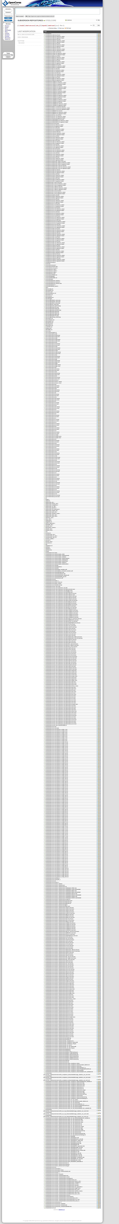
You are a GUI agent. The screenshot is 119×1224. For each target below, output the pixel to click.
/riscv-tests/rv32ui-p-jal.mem (52, 387)
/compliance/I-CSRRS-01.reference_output (56, 91)
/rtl (46, 498)
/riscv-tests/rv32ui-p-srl (51, 472)
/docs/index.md (49, 318)
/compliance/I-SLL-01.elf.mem (53, 203)
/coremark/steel (49, 279)
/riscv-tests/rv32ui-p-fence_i (52, 380)
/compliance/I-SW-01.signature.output (54, 252)
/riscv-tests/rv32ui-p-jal (51, 384)
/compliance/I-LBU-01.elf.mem (53, 140)
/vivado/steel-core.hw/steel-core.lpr (54, 585)
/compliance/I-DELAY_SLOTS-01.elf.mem (55, 106)
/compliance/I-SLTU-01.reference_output (55, 225)
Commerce (7, 34)
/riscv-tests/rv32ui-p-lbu (51, 397)
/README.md (49, 329)
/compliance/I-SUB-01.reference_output (55, 246)
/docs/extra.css (49, 294)
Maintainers (7, 37)
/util (46, 544)
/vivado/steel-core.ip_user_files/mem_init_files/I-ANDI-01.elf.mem (61, 599)
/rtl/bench (48, 500)
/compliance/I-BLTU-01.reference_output (55, 74)
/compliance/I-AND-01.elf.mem (53, 43)
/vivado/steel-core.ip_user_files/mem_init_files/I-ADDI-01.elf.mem (61, 596)
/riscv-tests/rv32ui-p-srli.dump (53, 478)
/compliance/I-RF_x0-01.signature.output (55, 193)
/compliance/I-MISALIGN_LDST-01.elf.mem (56, 165)
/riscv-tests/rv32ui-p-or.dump (52, 419)
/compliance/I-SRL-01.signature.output (55, 240)
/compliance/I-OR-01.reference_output (55, 175)
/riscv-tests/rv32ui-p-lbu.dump (53, 398)
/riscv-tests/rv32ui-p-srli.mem (52, 479)
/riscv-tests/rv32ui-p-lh (51, 401)
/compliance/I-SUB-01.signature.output (55, 248)
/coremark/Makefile (50, 276)
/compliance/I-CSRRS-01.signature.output (56, 92)
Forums (6, 27)
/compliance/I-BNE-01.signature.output (55, 80)
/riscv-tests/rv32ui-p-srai (51, 468)
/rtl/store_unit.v (49, 530)
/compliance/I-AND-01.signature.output (55, 46)
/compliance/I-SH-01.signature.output (54, 202)
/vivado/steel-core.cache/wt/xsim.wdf (54, 578)
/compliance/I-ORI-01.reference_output (55, 179)
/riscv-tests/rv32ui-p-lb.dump (52, 394)
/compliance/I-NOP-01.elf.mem (53, 169)
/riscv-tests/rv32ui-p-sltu (51, 460)
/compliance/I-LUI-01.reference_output (55, 154)
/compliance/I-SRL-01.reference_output (55, 238)
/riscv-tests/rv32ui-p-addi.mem (53, 341)
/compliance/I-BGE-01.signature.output (55, 63)
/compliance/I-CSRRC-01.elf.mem (54, 81)
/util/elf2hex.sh (49, 545)
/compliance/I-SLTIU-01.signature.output (55, 223)
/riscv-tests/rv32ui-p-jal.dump (52, 385)
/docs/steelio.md (49, 321)
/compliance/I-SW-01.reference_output (55, 251)
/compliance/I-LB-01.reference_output (55, 137)
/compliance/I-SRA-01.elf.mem (53, 228)
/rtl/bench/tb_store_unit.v (51, 516)
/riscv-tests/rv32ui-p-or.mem (52, 420)
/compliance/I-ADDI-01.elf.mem (53, 39)
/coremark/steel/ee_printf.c (52, 286)
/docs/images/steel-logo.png (52, 311)
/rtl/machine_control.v (51, 527)
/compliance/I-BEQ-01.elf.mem (53, 56)
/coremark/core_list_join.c (52, 268)
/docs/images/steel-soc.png (52, 315)
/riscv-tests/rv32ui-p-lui (51, 409)
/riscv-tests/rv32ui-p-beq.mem (53, 357)
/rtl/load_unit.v (49, 526)
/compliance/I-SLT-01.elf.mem (53, 211)
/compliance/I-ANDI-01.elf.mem (53, 47)
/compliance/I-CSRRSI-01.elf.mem (54, 94)
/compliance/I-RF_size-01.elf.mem (54, 182)
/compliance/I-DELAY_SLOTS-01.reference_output (58, 108)
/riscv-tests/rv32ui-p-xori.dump (53, 495)
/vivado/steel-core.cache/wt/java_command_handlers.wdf (59, 571)
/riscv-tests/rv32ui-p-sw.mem (52, 488)
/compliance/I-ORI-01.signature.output (55, 181)
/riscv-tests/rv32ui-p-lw (51, 413)
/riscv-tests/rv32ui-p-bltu (51, 371)
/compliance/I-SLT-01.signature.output (55, 214)
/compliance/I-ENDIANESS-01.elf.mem (55, 119)
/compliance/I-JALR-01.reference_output (55, 133)
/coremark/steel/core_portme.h (53, 282)
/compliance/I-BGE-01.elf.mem (53, 60)
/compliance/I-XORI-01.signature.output (55, 261)
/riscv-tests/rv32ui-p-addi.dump (53, 339)
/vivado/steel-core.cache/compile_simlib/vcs (56, 562)
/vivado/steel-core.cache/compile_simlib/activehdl (57, 555)
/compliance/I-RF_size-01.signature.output (56, 185)
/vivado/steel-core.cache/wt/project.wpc (55, 572)
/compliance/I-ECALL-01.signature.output (55, 118)
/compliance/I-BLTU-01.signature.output (55, 75)
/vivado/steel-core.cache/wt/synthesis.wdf (55, 573)
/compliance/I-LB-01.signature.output (54, 139)
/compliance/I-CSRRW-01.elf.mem (54, 98)
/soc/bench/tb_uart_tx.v (51, 537)
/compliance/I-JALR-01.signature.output (55, 134)
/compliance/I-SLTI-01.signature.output (55, 219)
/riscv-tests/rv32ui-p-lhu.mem (52, 408)
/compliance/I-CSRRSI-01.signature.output (56, 96)
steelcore (50, 20)
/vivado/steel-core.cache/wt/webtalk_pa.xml (56, 576)
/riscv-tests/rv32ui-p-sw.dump (52, 486)
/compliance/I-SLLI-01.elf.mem (53, 207)
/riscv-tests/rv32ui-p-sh (51, 430)
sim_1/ (38, 25)
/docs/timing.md (49, 322)
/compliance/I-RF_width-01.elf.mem (54, 186)
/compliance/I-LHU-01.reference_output (55, 150)
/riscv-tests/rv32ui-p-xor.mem (52, 492)
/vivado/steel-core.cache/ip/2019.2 (54, 566)
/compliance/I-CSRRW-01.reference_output (56, 99)
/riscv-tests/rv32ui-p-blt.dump (52, 369)
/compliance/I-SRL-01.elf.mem (53, 237)
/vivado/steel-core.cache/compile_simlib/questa (57, 559)
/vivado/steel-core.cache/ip (52, 565)
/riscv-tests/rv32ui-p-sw (51, 485)
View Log (61, 28)
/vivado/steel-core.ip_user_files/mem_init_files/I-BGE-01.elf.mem (61, 603)
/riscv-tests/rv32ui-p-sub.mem (53, 484)
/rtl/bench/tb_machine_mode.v (53, 513)
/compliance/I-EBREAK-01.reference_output (56, 112)
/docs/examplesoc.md (51, 293)
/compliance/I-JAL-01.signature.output (55, 130)
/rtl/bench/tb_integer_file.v (52, 510)
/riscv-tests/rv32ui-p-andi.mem (53, 349)
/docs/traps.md (49, 324)
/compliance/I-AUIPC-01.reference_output (55, 53)
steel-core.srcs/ (30, 25)
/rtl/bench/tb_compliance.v (52, 505)
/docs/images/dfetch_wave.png (53, 300)
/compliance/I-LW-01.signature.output (54, 160)
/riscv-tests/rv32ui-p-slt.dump (52, 449)
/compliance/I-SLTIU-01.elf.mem (53, 220)
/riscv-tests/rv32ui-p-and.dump (53, 343)
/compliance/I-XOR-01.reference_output (55, 255)
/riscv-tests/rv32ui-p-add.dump (53, 335)
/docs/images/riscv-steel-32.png (53, 305)
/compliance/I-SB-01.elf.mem (52, 195)
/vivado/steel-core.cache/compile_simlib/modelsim (57, 558)
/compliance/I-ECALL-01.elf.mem (53, 115)
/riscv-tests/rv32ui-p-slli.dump (52, 444)
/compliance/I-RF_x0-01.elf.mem (53, 190)
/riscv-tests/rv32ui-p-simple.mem (53, 437)
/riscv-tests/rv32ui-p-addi (51, 338)
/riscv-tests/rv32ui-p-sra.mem (52, 467)
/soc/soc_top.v (49, 541)
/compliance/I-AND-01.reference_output (55, 45)
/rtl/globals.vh (49, 521)
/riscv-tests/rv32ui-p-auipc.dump (53, 352)
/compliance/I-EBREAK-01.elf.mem (54, 110)
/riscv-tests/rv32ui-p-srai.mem (53, 471)
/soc (47, 531)
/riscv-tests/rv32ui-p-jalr (51, 388)
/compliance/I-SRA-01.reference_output (55, 230)
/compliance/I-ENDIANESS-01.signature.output (57, 122)
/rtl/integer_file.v (49, 524)
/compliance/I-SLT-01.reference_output (55, 213)
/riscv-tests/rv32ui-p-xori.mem (53, 496)
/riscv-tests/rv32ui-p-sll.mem (52, 441)
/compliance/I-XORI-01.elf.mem (53, 258)
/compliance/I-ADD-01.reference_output (55, 36)
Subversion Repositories (30, 20)
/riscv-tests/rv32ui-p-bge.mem (53, 362)
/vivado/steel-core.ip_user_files (53, 586)
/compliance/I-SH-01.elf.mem (52, 199)
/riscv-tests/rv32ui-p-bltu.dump (53, 373)
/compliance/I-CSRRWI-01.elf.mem (54, 102)
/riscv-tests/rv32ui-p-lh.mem (52, 404)
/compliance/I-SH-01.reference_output (55, 200)
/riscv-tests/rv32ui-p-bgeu (52, 363)
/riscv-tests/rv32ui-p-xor (51, 489)
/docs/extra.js (49, 296)
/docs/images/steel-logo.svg (52, 312)
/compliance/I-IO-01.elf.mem (52, 123)
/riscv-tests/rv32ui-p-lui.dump (52, 411)
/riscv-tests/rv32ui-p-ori (51, 422)
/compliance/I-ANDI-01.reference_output (55, 49)
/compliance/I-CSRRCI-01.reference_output (56, 87)
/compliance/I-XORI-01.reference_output (55, 259)
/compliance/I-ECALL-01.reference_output (56, 116)
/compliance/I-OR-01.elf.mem (53, 174)
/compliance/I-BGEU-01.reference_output (55, 66)
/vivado (47, 551)
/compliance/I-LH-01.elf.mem (52, 144)
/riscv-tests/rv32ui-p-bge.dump (53, 360)
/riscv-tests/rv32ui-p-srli (51, 477)
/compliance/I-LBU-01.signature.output (55, 143)
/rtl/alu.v (47, 499)
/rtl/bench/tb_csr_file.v (51, 506)
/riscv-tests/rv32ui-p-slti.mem (52, 454)
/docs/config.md (49, 289)
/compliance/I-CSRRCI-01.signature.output (56, 88)
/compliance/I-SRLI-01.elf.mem (53, 241)
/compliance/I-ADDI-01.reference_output (55, 40)
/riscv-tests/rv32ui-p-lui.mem (52, 412)
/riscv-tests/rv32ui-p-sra (51, 464)
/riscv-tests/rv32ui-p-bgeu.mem (53, 366)
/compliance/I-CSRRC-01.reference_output (56, 82)
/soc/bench (48, 533)
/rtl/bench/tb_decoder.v (51, 507)
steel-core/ (51, 25)
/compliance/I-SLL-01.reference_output (55, 204)
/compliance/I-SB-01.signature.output (54, 197)
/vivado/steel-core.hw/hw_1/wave (53, 583)
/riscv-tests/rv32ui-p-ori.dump (52, 423)
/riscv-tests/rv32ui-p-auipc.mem (53, 353)
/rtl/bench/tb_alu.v (50, 502)
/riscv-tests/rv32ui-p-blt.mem (52, 370)
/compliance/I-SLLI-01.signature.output (55, 210)
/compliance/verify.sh (50, 262)
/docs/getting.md (49, 297)
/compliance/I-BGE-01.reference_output (55, 61)
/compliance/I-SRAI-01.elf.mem (53, 233)
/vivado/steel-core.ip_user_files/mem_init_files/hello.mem (59, 592)
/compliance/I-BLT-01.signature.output (55, 71)
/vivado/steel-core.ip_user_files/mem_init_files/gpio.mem (59, 590)
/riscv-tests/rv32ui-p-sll (51, 439)
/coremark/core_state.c (51, 272)
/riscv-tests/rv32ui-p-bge (51, 359)
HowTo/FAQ (8, 30)
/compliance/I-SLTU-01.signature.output (55, 227)
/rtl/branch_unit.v (49, 517)
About (6, 28)
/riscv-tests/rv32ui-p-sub (51, 481)
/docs (47, 287)
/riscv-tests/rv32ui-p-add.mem (53, 336)
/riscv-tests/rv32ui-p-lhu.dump (53, 406)
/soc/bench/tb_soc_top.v (51, 536)
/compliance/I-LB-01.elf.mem (52, 136)
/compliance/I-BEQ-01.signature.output (55, 59)
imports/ (44, 25)
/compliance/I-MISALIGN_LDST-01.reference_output (58, 167)
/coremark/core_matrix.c (51, 270)
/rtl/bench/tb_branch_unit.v (52, 503)
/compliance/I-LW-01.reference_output (55, 158)
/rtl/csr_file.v (48, 519)
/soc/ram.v (48, 540)
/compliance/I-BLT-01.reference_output (55, 70)
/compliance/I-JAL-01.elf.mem (53, 127)
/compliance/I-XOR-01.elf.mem (53, 254)
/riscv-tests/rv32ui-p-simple (52, 435)
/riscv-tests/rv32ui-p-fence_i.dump (54, 381)
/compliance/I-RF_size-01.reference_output (56, 183)
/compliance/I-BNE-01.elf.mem (53, 77)
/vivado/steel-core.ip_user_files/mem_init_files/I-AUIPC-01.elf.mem (61, 600)
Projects (7, 25)
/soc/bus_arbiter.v (50, 538)
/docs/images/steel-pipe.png (52, 314)
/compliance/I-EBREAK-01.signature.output (56, 113)
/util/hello (48, 547)
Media (6, 31)
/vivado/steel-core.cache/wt (52, 568)
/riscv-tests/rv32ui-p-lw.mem (52, 416)
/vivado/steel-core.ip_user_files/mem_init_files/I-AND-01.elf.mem (61, 597)
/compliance (48, 33)
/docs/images (49, 298)
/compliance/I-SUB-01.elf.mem (53, 245)
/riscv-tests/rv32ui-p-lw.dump (52, 415)
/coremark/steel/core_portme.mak (54, 283)
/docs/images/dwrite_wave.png (53, 301)
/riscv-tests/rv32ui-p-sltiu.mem (53, 458)
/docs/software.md (50, 319)
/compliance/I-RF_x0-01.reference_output (55, 192)
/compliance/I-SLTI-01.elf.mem (53, 216)
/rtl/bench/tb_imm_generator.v (53, 509)
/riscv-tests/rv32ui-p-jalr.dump (53, 390)
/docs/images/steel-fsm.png (52, 307)
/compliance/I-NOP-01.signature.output (55, 172)
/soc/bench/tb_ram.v (50, 534)
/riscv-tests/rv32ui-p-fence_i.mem (53, 383)
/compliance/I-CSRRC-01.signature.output (56, 84)
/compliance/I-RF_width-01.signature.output (56, 189)
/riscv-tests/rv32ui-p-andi (51, 346)
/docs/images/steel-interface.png (53, 310)
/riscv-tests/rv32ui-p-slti (51, 451)
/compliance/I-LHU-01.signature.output (55, 151)
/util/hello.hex (49, 550)
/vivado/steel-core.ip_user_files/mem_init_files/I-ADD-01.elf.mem (61, 593)
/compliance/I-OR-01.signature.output (54, 176)
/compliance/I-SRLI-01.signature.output (55, 244)
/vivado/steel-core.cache (51, 552)
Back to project (19, 16)
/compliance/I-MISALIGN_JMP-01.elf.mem (56, 161)
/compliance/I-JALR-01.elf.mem (53, 131)
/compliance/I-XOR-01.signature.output (55, 256)
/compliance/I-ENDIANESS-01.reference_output (57, 120)
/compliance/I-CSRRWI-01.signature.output (56, 105)
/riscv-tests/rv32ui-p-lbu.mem (52, 399)
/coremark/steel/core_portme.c (53, 280)
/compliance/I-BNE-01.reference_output (55, 78)
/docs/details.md (49, 290)
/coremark (48, 263)
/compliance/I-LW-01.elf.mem (52, 157)
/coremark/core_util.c (51, 273)
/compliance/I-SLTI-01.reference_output (55, 217)
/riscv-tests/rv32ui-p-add (51, 334)
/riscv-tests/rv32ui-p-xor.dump (53, 491)
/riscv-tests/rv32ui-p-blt (51, 367)
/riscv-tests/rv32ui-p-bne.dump (53, 377)
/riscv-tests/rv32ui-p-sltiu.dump (53, 457)
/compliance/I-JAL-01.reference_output (55, 129)
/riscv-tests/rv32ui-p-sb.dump (52, 427)
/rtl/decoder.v (49, 520)
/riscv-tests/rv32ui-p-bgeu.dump (53, 364)
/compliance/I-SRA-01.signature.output (55, 231)
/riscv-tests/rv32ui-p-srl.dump (52, 474)
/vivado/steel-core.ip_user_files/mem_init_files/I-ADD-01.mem (60, 594)
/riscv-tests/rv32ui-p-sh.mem (52, 433)
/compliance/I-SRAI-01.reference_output (55, 234)
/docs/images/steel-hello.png (52, 308)
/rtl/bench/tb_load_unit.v (51, 512)
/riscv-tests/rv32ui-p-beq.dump (53, 356)
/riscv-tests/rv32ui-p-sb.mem (52, 429)
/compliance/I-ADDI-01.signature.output (55, 42)
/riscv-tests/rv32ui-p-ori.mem (52, 425)
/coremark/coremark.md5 (51, 266)
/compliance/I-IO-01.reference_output (54, 124)
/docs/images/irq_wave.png (52, 304)
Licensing (7, 33)
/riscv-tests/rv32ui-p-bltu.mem (53, 374)
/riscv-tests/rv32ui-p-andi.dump (53, 348)
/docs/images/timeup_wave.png (53, 317)
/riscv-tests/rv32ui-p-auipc (52, 350)
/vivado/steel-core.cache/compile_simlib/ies (56, 557)
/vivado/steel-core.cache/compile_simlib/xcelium (57, 564)
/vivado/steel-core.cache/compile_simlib (55, 554)
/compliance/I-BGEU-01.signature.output (55, 67)
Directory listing (53, 28)
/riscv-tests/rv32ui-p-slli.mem (52, 446)
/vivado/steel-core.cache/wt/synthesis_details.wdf (57, 575)
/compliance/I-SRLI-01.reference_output (55, 242)
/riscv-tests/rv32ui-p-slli (51, 443)
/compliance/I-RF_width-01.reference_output (56, 188)
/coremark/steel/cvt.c (50, 284)
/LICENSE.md (49, 326)
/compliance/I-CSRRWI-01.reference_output (56, 103)
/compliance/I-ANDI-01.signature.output (55, 50)
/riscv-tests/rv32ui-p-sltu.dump (53, 461)
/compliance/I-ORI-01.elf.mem (53, 178)
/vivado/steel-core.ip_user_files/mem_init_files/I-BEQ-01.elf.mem (61, 601)
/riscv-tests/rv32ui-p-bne (51, 376)
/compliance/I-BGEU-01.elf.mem (53, 64)
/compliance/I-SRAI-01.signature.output (55, 235)
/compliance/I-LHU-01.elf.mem (53, 148)
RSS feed (68, 28)
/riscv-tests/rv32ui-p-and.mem (53, 345)
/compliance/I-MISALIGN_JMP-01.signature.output (58, 164)
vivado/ (22, 25)
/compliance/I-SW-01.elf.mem (53, 249)
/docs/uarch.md (49, 325)
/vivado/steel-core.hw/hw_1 (52, 580)
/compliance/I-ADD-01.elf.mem (53, 35)
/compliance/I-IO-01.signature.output (54, 126)
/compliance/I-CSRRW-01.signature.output (56, 101)
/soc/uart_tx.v (49, 542)
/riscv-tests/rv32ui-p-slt (51, 447)
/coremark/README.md (51, 277)
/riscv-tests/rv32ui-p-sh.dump (52, 432)
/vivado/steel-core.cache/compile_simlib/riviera (57, 561)
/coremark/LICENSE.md (51, 275)
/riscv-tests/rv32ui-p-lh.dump (52, 402)
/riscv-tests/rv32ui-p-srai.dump (53, 470)
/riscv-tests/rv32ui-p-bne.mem (53, 378)
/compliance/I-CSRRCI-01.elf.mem (54, 85)
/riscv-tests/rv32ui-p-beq (51, 355)
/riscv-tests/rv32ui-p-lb (51, 392)
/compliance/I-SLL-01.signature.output (55, 206)
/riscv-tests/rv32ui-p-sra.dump (53, 465)
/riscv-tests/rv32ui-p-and (51, 342)
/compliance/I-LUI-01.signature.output (54, 155)
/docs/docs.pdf (49, 291)
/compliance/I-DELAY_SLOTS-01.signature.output (57, 109)
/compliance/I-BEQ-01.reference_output (55, 57)
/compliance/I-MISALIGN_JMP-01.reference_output (58, 162)
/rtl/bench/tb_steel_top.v (51, 514)
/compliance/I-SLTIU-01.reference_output (55, 221)
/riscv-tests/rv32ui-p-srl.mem (52, 475)
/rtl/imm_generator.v (50, 523)
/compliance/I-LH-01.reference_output (55, 146)
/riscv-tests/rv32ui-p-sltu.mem (53, 463)
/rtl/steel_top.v (49, 529)
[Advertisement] (8, 46)
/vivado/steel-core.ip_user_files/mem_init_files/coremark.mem (60, 589)
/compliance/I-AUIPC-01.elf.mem (53, 52)
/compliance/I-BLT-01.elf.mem (53, 68)
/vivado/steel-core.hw (51, 579)
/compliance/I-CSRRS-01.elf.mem (54, 89)
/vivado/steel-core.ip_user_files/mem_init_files (56, 587)
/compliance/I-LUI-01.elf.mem (53, 153)
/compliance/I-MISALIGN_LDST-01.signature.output (58, 168)
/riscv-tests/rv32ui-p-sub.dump (53, 482)
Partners (7, 36)
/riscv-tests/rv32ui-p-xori (51, 493)
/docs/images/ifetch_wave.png (53, 303)
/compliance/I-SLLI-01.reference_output (55, 209)
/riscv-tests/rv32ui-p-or (51, 418)
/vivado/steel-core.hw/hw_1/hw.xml (54, 582)
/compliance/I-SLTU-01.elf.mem (53, 224)
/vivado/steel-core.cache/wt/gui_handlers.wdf (56, 569)
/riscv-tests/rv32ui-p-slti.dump (53, 453)
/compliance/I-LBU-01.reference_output (55, 141)
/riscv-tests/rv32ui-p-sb (51, 426)
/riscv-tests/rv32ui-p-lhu (51, 405)
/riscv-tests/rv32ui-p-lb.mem (52, 395)
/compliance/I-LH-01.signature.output (54, 147)
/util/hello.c (48, 548)
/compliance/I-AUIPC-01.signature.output (55, 54)
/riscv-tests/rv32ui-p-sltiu (51, 456)
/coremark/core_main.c (51, 269)
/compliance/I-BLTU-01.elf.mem (53, 73)
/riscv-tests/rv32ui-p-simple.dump (53, 436)
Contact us (7, 39)
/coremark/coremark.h (51, 265)
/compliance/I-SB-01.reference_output (55, 196)
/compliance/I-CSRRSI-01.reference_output (56, 95)
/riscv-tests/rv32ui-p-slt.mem (52, 450)
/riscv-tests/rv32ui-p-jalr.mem (52, 391)
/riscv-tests (48, 331)
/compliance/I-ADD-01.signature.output (55, 38)
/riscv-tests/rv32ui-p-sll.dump (52, 440)
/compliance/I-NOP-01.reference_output (55, 171)
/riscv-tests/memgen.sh (51, 332)
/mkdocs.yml (48, 328)
